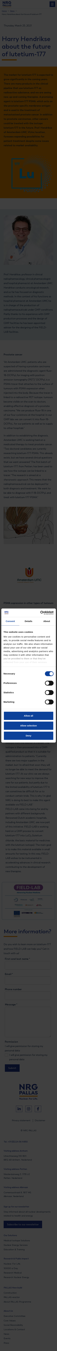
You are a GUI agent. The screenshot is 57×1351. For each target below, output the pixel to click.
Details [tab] (28, 621)
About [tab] (46, 621)
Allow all (28, 715)
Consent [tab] (10, 621)
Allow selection (28, 725)
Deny (28, 735)
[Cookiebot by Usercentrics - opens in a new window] (41, 613)
